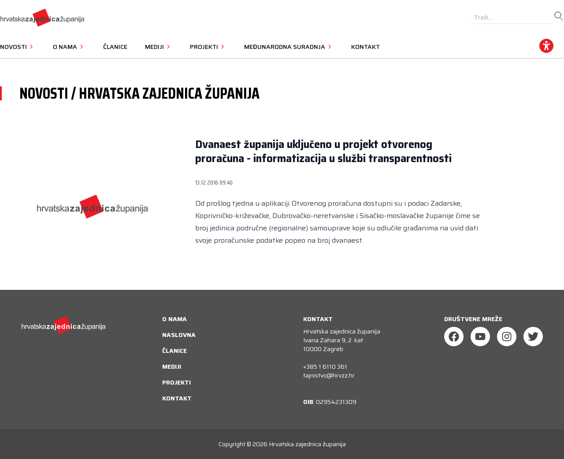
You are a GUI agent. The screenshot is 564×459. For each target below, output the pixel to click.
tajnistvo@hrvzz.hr (329, 375)
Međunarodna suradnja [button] (289, 47)
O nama (174, 319)
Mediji (171, 366)
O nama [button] (69, 47)
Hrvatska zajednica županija (307, 444)
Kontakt (365, 47)
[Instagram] (506, 336)
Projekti (176, 382)
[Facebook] (454, 336)
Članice (115, 47)
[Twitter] (533, 336)
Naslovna (179, 335)
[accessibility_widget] (546, 45)
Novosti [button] (17, 47)
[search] (558, 16)
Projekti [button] (208, 47)
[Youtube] (480, 336)
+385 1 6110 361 (325, 366)
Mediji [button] (158, 47)
